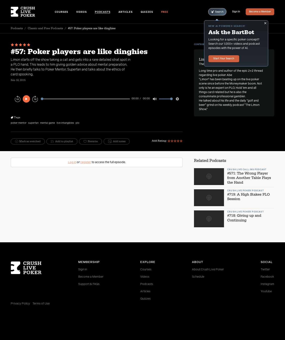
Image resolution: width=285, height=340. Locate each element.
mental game (47, 123)
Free (164, 12)
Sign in (82, 269)
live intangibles (65, 123)
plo (77, 123)
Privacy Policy (20, 303)
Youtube (266, 291)
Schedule (198, 276)
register (85, 162)
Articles (125, 12)
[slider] (85, 99)
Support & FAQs (89, 284)
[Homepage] (33, 11)
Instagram (267, 284)
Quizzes (147, 12)
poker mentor (19, 123)
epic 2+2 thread (252, 70)
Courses (61, 12)
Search (217, 11)
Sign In (236, 12)
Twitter (265, 269)
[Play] (26, 99)
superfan (33, 123)
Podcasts (102, 12)
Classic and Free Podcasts (45, 28)
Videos (81, 12)
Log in (72, 162)
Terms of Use (41, 303)
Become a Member (260, 12)
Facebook (267, 276)
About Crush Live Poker (208, 269)
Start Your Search (223, 58)
